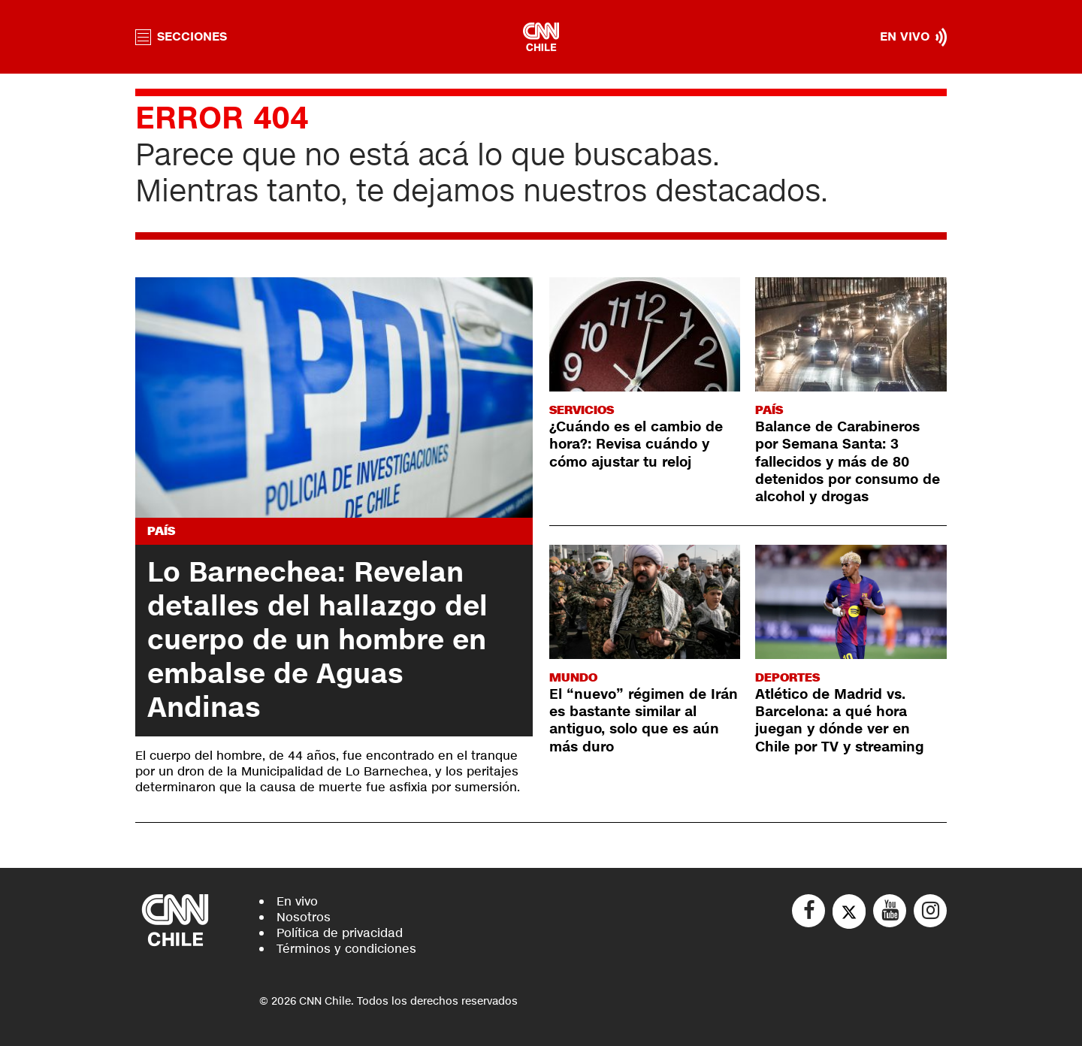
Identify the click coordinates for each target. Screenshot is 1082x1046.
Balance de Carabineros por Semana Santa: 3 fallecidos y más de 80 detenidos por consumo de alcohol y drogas (847, 462)
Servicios (581, 410)
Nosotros (304, 917)
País (161, 531)
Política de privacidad (340, 933)
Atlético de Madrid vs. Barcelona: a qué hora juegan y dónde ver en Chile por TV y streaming (839, 721)
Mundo (573, 677)
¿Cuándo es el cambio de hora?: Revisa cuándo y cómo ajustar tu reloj (636, 444)
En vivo (297, 901)
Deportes (787, 677)
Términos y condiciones (346, 948)
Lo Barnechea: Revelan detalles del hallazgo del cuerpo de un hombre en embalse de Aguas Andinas (317, 640)
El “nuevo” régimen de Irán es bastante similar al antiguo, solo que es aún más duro (643, 721)
